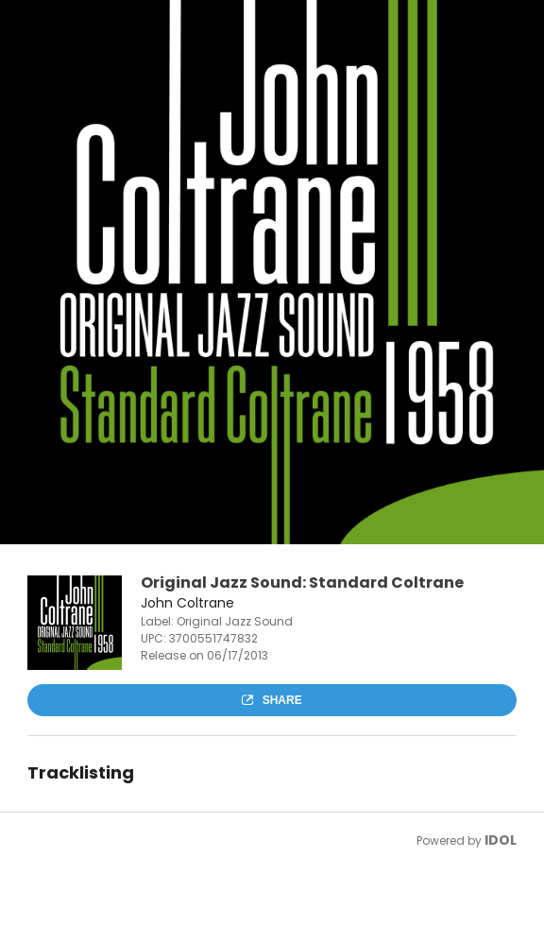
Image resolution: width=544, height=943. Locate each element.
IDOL (500, 840)
